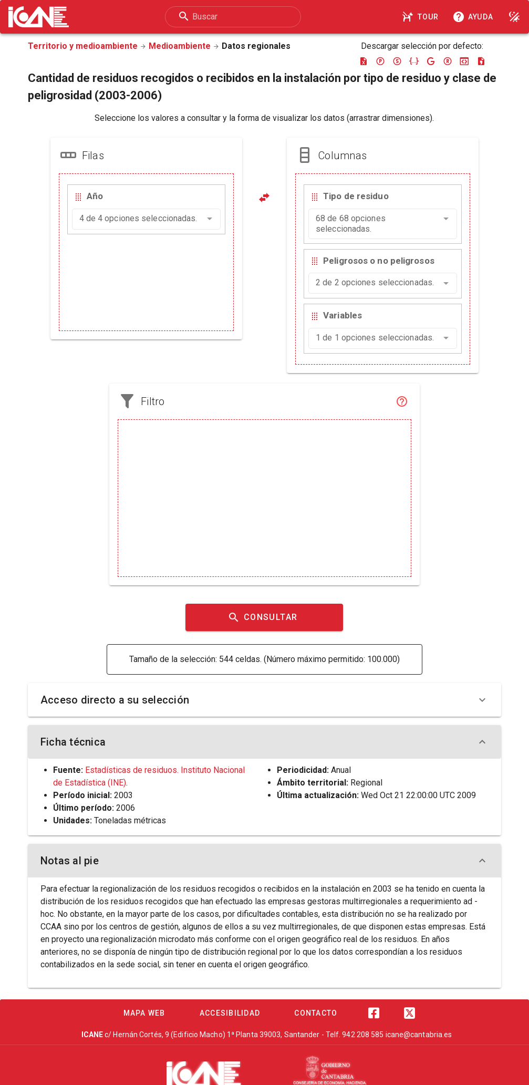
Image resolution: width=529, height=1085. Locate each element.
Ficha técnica (264, 742)
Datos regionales (256, 46)
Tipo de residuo (356, 196)
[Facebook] (374, 1013)
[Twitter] (409, 1013)
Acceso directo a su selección (264, 700)
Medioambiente (180, 46)
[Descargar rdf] (447, 61)
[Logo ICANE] (38, 16)
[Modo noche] (514, 16)
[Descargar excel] (363, 61)
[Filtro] (401, 401)
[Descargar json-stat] (464, 61)
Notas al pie (264, 860)
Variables (342, 315)
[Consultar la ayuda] (475, 16)
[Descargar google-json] (430, 61)
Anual (341, 770)
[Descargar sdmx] (397, 61)
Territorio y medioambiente (83, 46)
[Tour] (422, 16)
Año (95, 196)
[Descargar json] (414, 61)
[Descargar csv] (481, 61)
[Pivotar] (264, 197)
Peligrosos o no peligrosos (378, 260)
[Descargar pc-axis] (380, 61)
